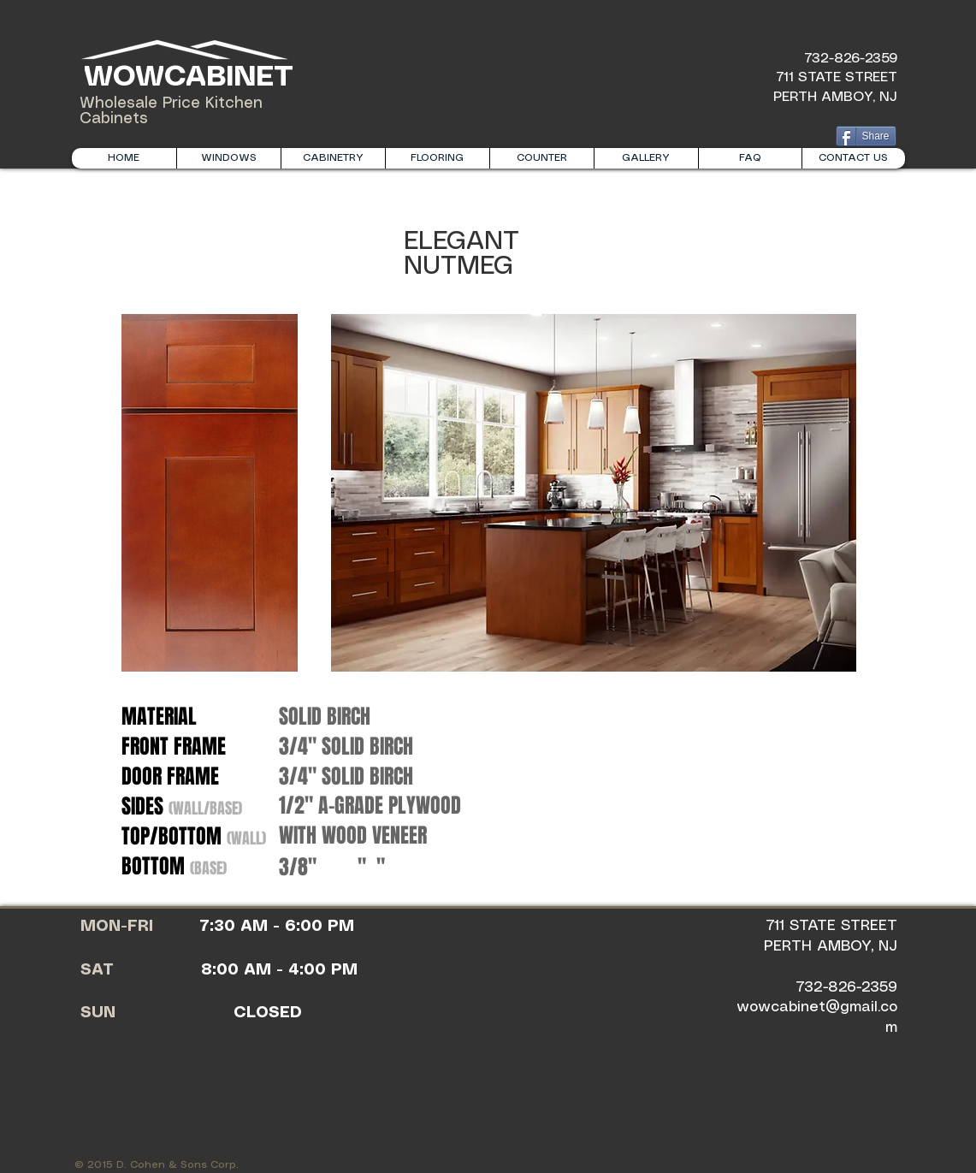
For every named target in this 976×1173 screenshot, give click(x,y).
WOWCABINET (183, 78)
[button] (333, 158)
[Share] (866, 136)
